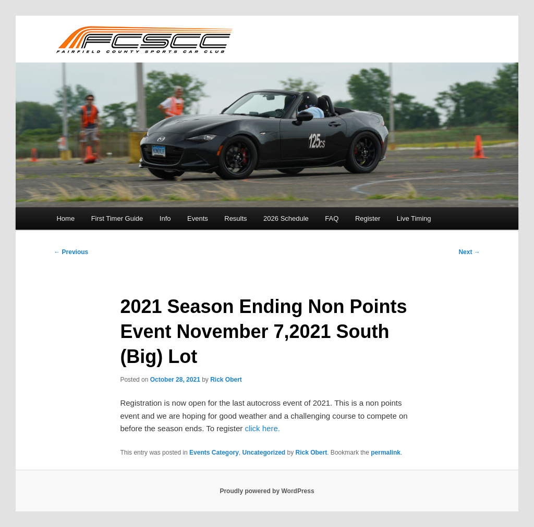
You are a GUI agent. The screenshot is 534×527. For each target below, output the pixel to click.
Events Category (214, 452)
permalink (385, 452)
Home (65, 218)
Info (165, 218)
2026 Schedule (286, 218)
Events (197, 218)
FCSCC (144, 39)
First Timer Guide (117, 218)
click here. (262, 428)
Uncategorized (263, 452)
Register (367, 218)
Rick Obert (226, 379)
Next (469, 252)
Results (235, 218)
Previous (71, 252)
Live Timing (414, 218)
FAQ (331, 218)
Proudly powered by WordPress (267, 491)
